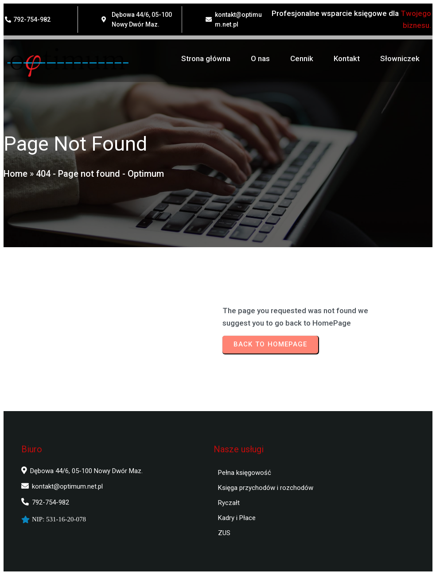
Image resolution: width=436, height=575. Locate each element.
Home (15, 173)
